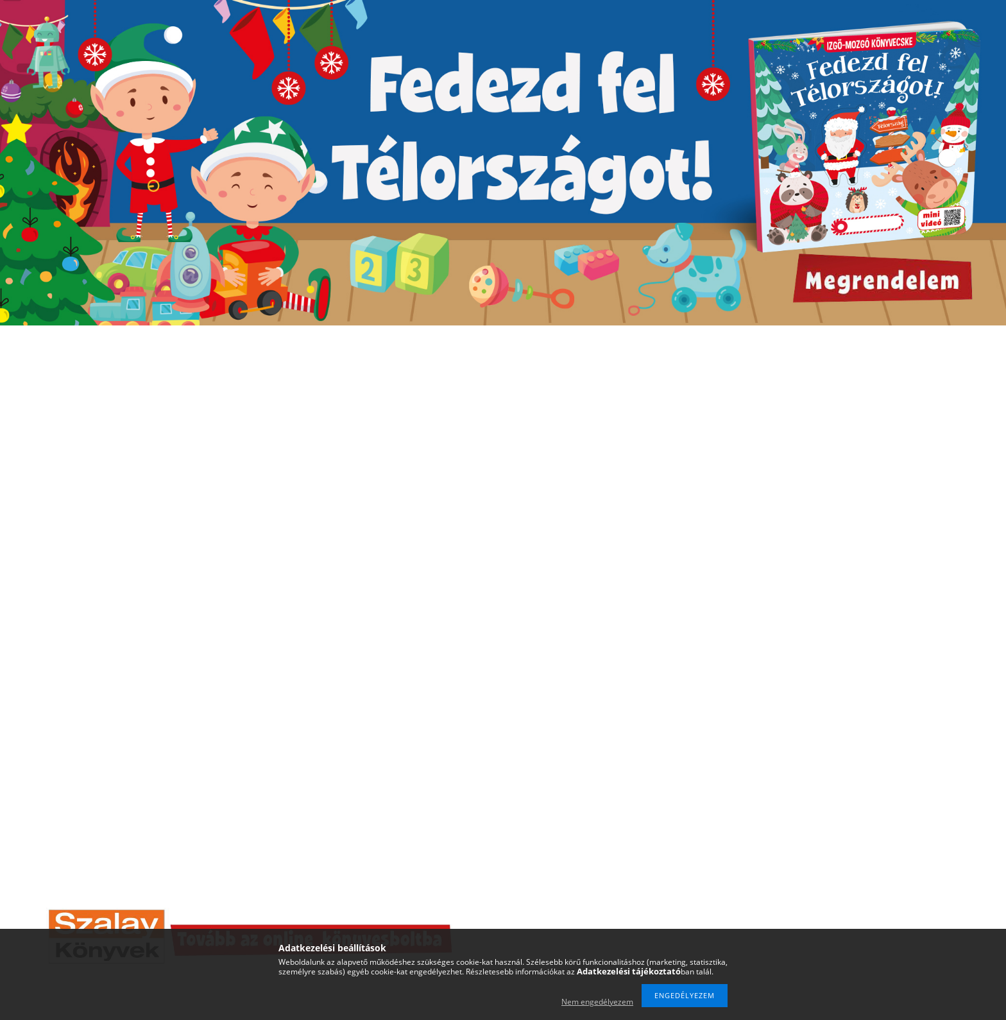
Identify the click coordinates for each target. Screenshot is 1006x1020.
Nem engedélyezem (597, 1001)
